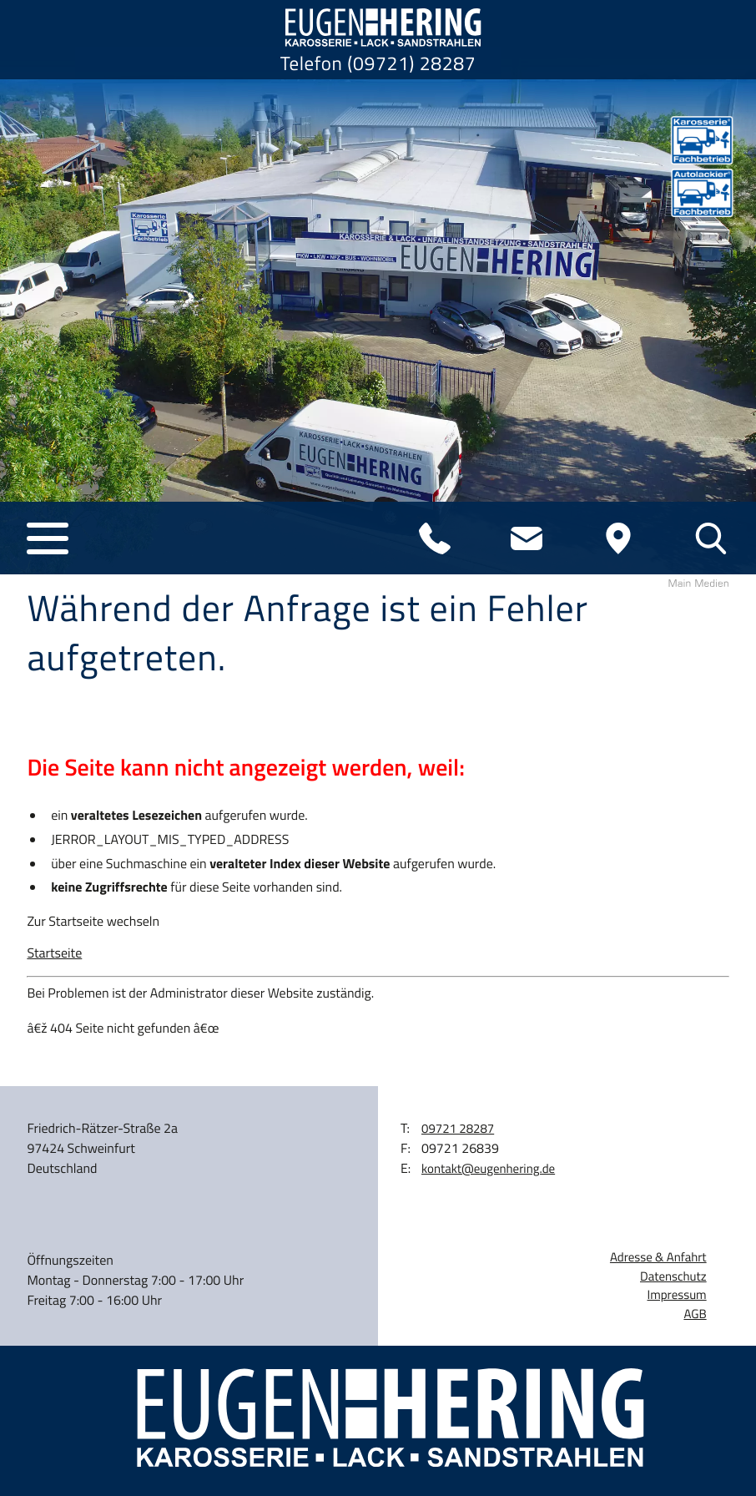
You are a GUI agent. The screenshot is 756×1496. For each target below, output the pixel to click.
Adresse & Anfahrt (658, 1257)
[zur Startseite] (378, 27)
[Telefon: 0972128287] (434, 538)
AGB (694, 1314)
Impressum (677, 1295)
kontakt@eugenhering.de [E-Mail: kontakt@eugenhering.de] (488, 1169)
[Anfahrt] (618, 538)
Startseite (54, 953)
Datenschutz (673, 1276)
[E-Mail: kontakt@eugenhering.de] (526, 538)
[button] (47, 538)
